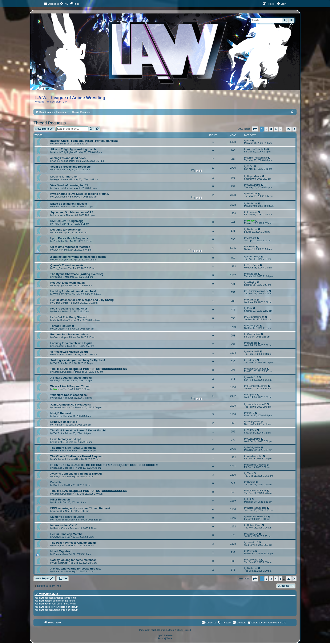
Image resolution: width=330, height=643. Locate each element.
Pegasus (58, 277)
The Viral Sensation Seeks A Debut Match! (78, 430)
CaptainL (252, 394)
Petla (56, 311)
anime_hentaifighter (63, 161)
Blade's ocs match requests (68, 203)
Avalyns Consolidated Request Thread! (76, 473)
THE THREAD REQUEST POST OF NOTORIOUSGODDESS (88, 369)
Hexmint (57, 442)
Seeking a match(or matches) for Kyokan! (77, 360)
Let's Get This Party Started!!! (69, 317)
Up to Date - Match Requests (69, 238)
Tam (55, 232)
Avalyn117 (58, 380)
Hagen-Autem (60, 179)
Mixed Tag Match (61, 551)
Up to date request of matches (70, 246)
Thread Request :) (62, 325)
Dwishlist (56, 482)
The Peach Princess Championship (73, 542)
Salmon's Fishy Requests (67, 516)
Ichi (55, 502)
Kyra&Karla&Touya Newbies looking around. (79, 193)
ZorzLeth (58, 241)
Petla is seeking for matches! (69, 308)
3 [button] (271, 129)
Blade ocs (252, 193)
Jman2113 (252, 542)
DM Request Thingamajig (67, 221)
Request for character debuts (69, 334)
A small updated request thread (71, 377)
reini (55, 511)
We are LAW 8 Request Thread (70, 386)
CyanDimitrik (60, 188)
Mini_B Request (60, 413)
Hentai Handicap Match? (66, 534)
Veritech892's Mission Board (69, 351)
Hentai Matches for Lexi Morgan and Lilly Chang (82, 299)
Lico (55, 143)
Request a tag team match (67, 282)
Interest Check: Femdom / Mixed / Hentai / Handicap (84, 140)
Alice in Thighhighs (63, 152)
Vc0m (56, 169)
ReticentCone (60, 528)
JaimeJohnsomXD (62, 407)
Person (57, 554)
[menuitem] (64, 3)
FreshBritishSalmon (257, 386)
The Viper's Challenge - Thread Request (76, 456)
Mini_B (57, 416)
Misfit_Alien (59, 545)
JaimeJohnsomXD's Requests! (70, 404)
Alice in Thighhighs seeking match (73, 149)
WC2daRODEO (61, 294)
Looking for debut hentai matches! (73, 291)
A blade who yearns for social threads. (75, 568)
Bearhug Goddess (62, 468)
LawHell (57, 249)
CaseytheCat (60, 563)
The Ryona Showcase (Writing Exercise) (76, 274)
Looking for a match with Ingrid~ (71, 343)
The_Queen (59, 268)
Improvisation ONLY (63, 525)
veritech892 (59, 354)
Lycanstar (58, 215)
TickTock (57, 363)
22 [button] (288, 129)
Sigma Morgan (61, 302)
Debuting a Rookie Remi (66, 229)
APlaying (58, 285)
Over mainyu (60, 259)
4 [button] (276, 129)
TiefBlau (57, 424)
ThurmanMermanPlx (257, 291)
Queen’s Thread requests (67, 265)
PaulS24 (251, 299)
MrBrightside (60, 450)
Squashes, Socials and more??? (71, 212)
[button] (255, 129)
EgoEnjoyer (59, 328)
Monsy (251, 220)
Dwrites (57, 485)
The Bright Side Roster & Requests (73, 447)
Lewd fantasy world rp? (65, 439)
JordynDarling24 (61, 320)
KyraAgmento (60, 196)
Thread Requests (49, 123)
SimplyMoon (253, 421)
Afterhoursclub (60, 459)
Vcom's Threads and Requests (70, 166)
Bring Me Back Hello (63, 421)
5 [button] (280, 129)
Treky (56, 224)
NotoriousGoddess (63, 372)
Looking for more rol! (64, 176)
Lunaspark (58, 346)
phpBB (154, 630)
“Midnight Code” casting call (69, 394)
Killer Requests (60, 499)
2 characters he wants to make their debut (78, 256)
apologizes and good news (68, 158)
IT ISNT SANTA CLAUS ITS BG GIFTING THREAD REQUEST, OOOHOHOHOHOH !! (104, 465)
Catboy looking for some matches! (73, 560)
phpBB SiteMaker (165, 635)
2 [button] (266, 129)
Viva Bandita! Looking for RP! (69, 185)
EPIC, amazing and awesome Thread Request (80, 508)
